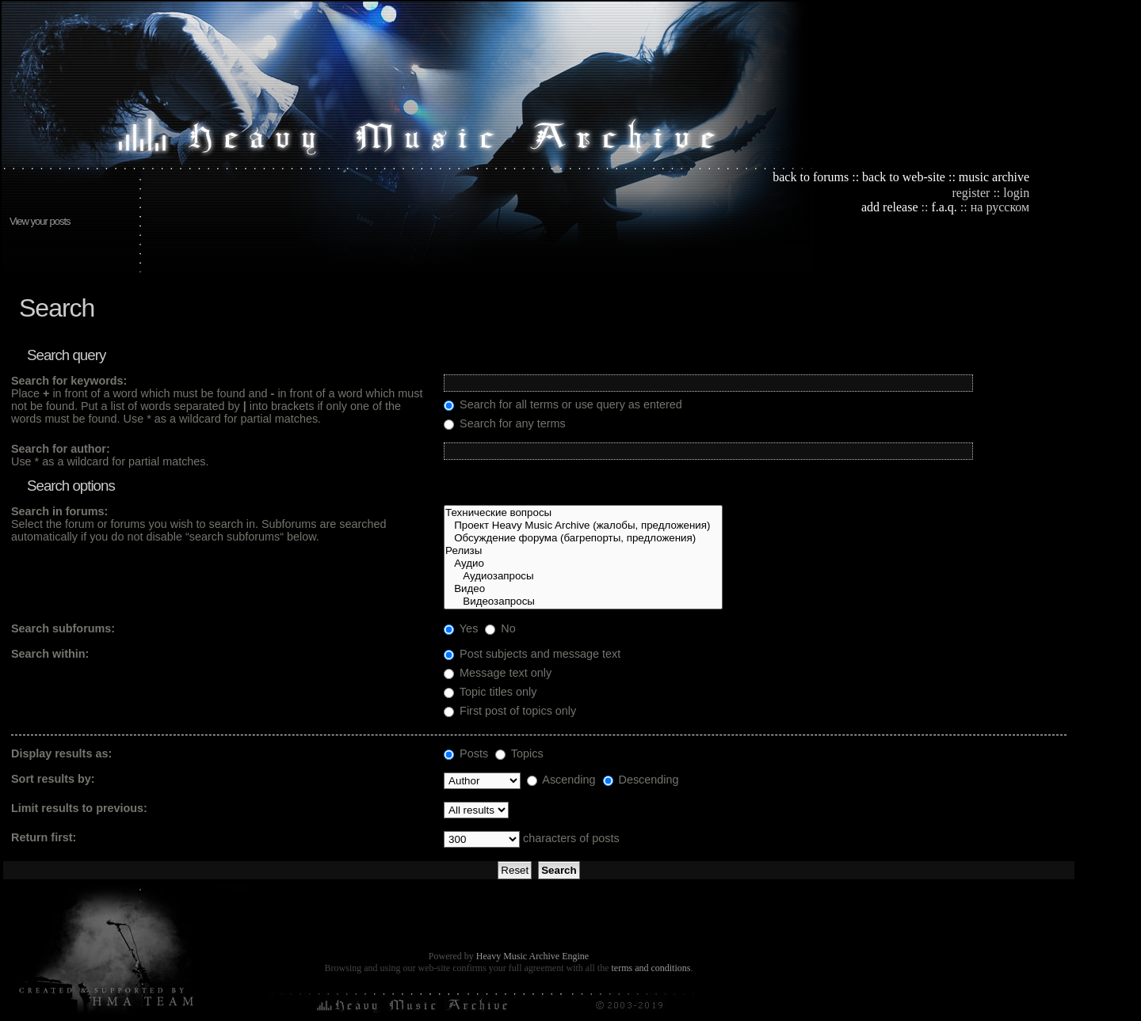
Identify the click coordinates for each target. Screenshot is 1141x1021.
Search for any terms (505, 423)
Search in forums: (59, 511)
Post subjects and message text (532, 653)
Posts (466, 753)
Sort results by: (53, 778)
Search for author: (60, 448)
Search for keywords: (69, 380)
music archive (994, 177)
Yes (461, 628)
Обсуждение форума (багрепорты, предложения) (583, 538)
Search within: (50, 653)
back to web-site (903, 177)
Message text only (497, 672)
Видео (583, 589)
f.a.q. (943, 207)
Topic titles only (490, 691)
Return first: (43, 837)
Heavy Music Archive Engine (532, 956)
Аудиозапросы (583, 576)
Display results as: (61, 753)
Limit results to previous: (79, 808)
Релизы (583, 551)
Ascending (561, 779)
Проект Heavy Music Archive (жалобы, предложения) (583, 525)
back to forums (811, 177)
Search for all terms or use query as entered (563, 404)
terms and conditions (650, 968)
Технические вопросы (583, 513)
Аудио (583, 563)
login (1016, 192)
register (971, 192)
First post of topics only (510, 710)
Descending (641, 779)
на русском (1000, 207)
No (500, 628)
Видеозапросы (583, 601)
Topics (519, 753)
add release (889, 207)
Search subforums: (63, 628)
